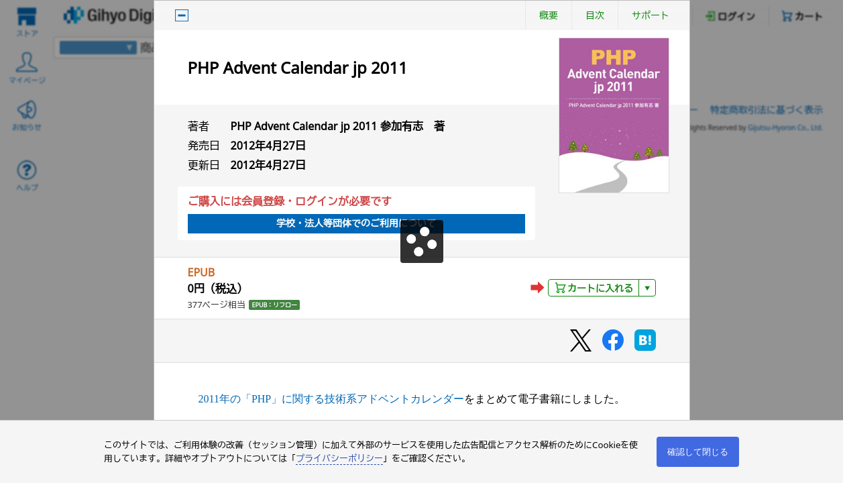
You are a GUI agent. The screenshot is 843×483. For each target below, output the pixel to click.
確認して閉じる (697, 452)
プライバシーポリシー (339, 458)
